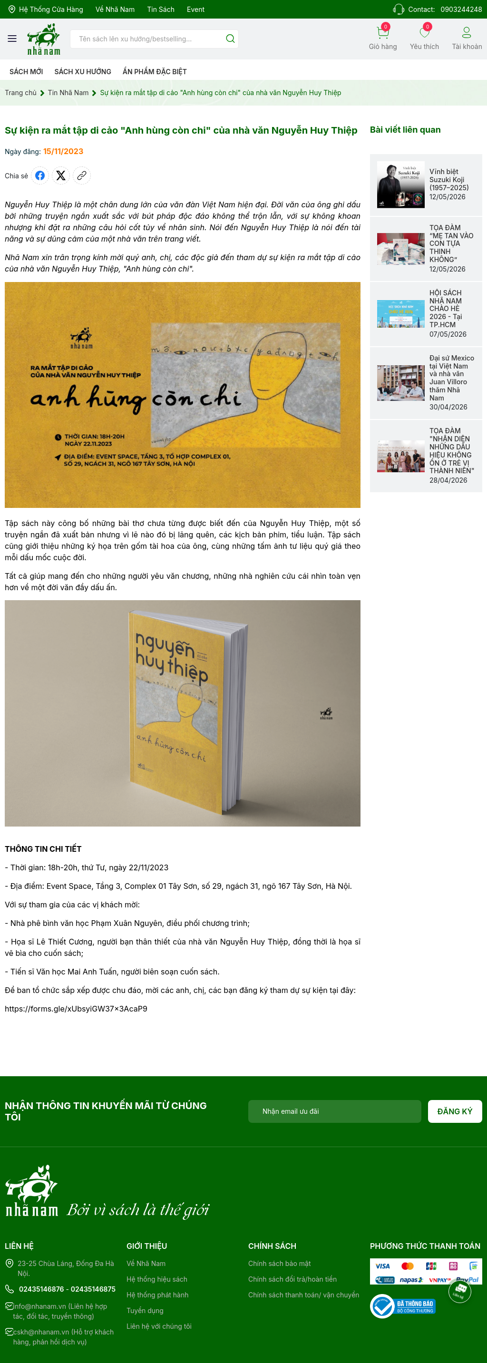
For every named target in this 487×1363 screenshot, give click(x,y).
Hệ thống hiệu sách (157, 1240)
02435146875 (93, 1250)
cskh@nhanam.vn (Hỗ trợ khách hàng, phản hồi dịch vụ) (63, 1298)
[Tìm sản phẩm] (154, 39)
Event (196, 9)
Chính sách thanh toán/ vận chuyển (304, 1256)
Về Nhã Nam (115, 9)
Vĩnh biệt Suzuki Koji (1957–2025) (449, 179)
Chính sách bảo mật (279, 1224)
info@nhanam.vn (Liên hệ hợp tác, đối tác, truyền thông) (60, 1272)
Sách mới (26, 72)
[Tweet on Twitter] (61, 175)
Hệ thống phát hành (157, 1256)
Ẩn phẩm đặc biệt (155, 72)
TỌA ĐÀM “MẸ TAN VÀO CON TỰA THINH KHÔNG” (451, 243)
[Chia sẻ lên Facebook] (40, 175)
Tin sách (161, 9)
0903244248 (461, 9)
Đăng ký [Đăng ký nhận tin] (455, 1111)
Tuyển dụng (145, 1271)
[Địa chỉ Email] (334, 1111)
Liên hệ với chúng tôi (159, 1287)
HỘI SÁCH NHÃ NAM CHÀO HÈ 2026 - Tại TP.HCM (445, 309)
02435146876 (41, 1250)
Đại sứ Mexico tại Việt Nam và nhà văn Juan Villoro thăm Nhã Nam (451, 378)
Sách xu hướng (82, 72)
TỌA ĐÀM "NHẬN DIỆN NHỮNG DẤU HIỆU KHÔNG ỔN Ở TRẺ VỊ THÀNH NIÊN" (452, 451)
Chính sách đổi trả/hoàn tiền (292, 1240)
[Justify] (230, 39)
